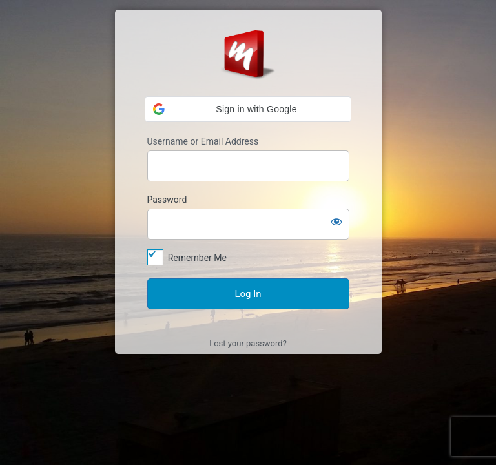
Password (167, 199)
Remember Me (197, 258)
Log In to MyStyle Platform (248, 53)
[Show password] (336, 221)
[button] (248, 109)
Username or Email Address (203, 141)
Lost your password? (248, 343)
